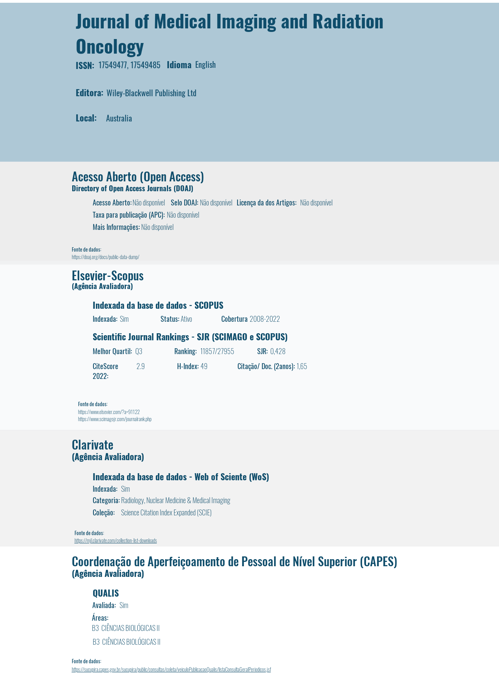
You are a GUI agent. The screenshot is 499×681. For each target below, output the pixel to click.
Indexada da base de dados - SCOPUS (158, 305)
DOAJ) (184, 188)
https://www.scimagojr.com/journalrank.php (114, 419)
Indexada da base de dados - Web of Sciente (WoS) (181, 476)
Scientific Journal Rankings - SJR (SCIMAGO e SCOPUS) (190, 336)
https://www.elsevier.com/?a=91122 (109, 412)
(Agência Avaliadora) (102, 286)
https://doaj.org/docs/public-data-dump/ (105, 257)
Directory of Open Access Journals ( (124, 188)
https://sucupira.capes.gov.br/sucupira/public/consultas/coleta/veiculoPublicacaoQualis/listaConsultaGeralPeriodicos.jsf (171, 669)
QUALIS (106, 592)
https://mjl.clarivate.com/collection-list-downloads (116, 540)
